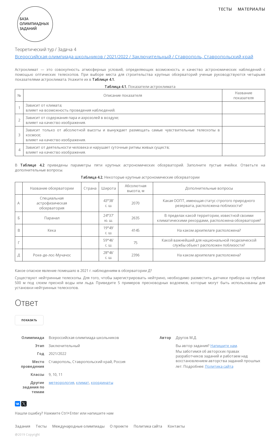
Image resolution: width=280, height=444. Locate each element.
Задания (22, 426)
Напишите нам (223, 345)
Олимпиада (32, 337)
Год (40, 353)
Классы (37, 374)
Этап (39, 345)
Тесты (225, 9)
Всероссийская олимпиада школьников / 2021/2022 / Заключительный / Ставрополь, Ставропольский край (134, 57)
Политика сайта (219, 366)
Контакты (176, 426)
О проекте (119, 426)
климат (82, 382)
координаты (102, 382)
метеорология (61, 382)
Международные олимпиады (78, 426)
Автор (165, 337)
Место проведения (32, 364)
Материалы (251, 9)
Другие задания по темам (33, 387)
